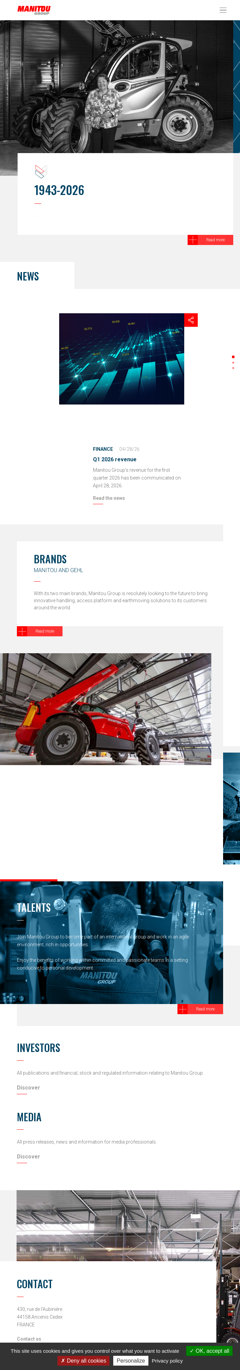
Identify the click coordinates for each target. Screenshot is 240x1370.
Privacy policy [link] (167, 1361)
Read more (215, 240)
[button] (233, 357)
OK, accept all (209, 1351)
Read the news (109, 498)
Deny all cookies (83, 1361)
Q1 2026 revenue (115, 459)
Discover (28, 1087)
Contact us (29, 1339)
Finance (103, 449)
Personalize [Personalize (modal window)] (131, 1361)
